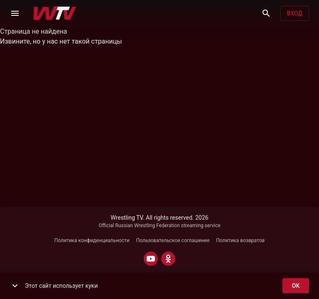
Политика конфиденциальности (92, 240)
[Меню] (15, 13)
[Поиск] (266, 13)
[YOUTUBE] (151, 259)
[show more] (15, 286)
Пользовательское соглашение (173, 240)
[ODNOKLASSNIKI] (168, 259)
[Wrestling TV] (54, 13)
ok (295, 286)
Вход (295, 13)
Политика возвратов (240, 240)
